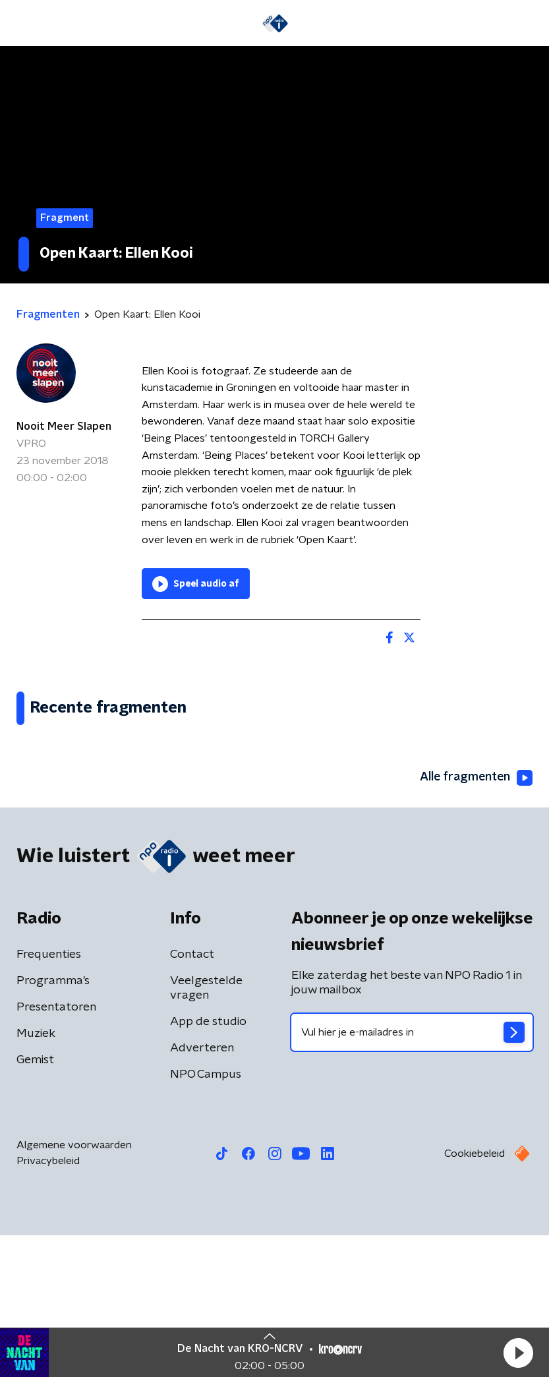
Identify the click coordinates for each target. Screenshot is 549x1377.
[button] (518, 1353)
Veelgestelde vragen (206, 1130)
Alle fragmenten (475, 919)
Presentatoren (56, 1149)
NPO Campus (205, 1216)
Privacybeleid (48, 1302)
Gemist (35, 1202)
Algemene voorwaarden (74, 1286)
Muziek (35, 1175)
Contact (192, 1096)
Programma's (53, 1122)
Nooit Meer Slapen (63, 426)
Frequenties (48, 1096)
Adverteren (202, 1190)
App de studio (208, 1163)
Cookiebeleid (474, 1295)
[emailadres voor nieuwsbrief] (412, 1174)
